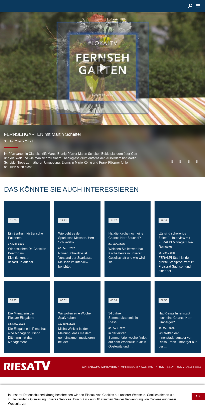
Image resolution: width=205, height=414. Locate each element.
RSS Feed (165, 374)
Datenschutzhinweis (99, 374)
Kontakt (148, 374)
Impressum (129, 374)
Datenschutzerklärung (38, 395)
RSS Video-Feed (188, 374)
